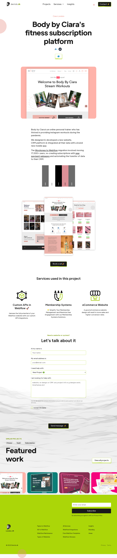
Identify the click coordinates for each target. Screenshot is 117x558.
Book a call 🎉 (58, 264)
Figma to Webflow (43, 526)
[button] (58, 4)
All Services (66, 526)
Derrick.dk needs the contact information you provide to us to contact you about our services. (57, 401)
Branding (92, 529)
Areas (90, 533)
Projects (46, 4)
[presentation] (58, 416)
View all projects (102, 460)
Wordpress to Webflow (46, 150)
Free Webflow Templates (71, 533)
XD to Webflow (42, 529)
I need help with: (37, 368)
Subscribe (91, 511)
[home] (18, 4)
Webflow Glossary (69, 537)
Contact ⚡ (104, 4)
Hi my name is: (36, 349)
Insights (70, 4)
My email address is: (38, 358)
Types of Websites (43, 537)
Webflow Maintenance (44, 533)
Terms (44, 408)
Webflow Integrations (70, 529)
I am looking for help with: (41, 378)
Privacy (103, 545)
